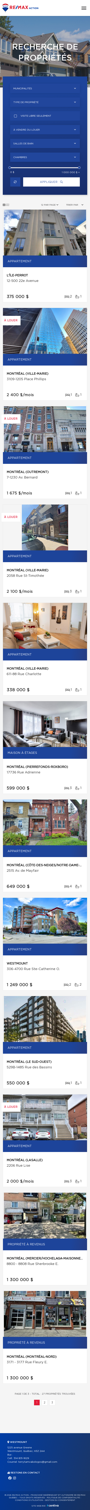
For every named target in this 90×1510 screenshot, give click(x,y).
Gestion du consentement (60, 1500)
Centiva (53, 1505)
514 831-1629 (21, 1458)
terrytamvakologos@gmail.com (37, 1462)
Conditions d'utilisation (29, 1500)
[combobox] (45, 88)
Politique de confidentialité (63, 1498)
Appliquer (51, 182)
